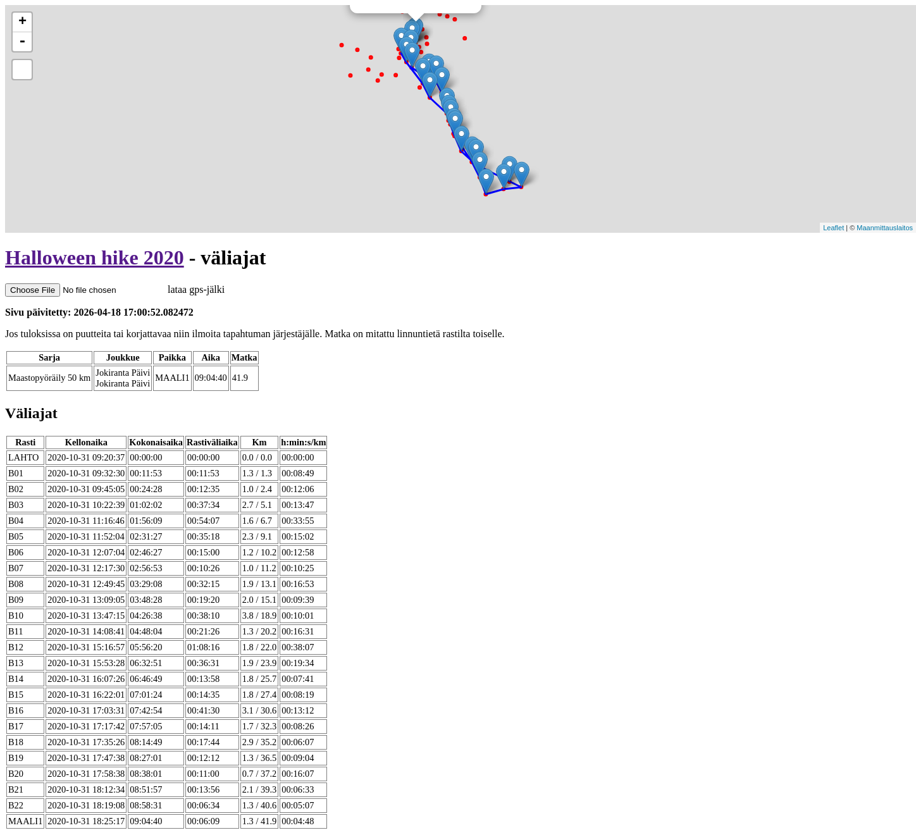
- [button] (22, 41)
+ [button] (22, 22)
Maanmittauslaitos (885, 228)
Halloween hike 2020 (94, 257)
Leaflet (833, 228)
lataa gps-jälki (115, 289)
